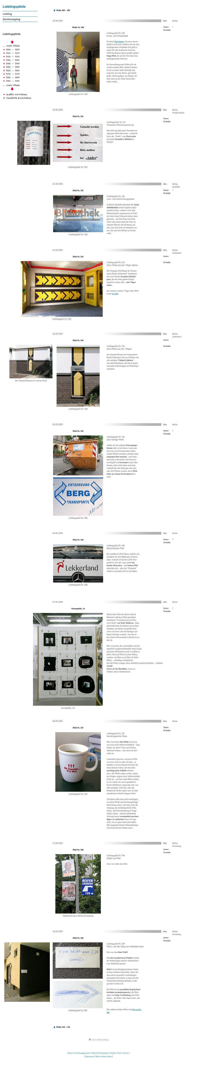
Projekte (113, 1053)
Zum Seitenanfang (99, 1040)
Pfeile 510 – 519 (63, 1027)
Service (126, 1053)
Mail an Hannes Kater (104, 1056)
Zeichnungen (103, 1053)
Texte (119, 1053)
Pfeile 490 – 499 (63, 10)
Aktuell (94, 1053)
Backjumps (119, 41)
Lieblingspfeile (14, 6)
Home (70, 1053)
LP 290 (115, 294)
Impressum (90, 1056)
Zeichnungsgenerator (82, 1053)
